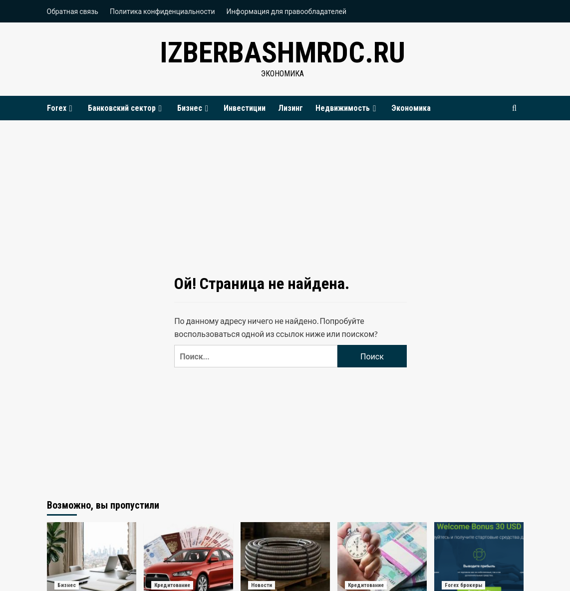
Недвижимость (347, 108)
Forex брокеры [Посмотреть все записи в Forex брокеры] (463, 585)
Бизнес (194, 108)
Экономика (411, 108)
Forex (61, 108)
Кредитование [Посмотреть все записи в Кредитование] (172, 585)
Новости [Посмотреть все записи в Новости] (261, 585)
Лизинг (290, 108)
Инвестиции (245, 108)
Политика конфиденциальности (162, 11)
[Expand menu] (70, 108)
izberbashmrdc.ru (282, 52)
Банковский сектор (126, 108)
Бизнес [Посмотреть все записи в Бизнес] (66, 585)
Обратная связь (72, 11)
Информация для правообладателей (287, 11)
